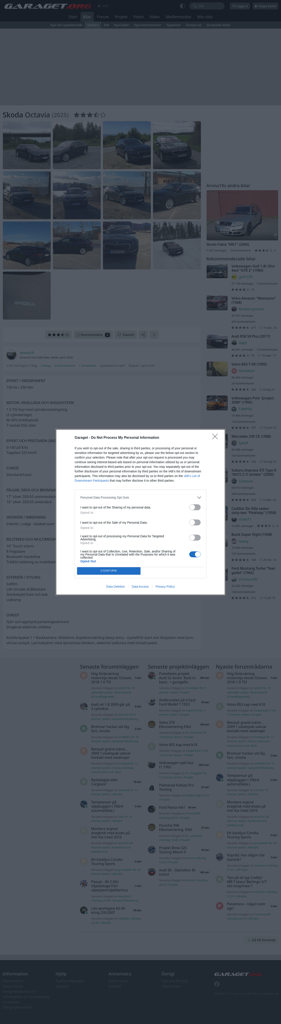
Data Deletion (115, 586)
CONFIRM (109, 570)
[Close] (216, 438)
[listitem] (140, 497)
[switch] (195, 507)
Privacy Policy (165, 586)
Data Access (140, 586)
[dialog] (140, 512)
